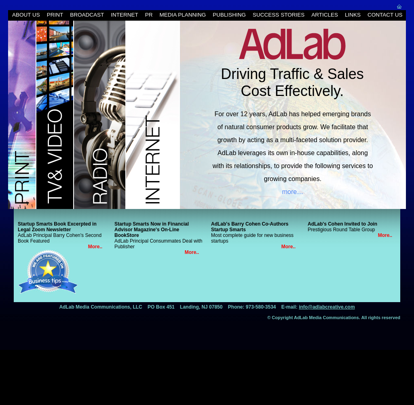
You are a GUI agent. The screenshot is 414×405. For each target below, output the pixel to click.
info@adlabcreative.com (327, 307)
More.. (95, 246)
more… (292, 191)
